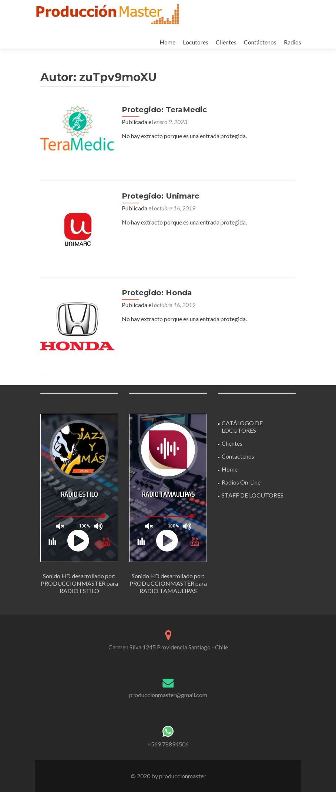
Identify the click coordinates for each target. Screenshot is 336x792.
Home (167, 42)
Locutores (195, 42)
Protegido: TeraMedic (164, 109)
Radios (292, 42)
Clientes (226, 42)
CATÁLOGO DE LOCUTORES (242, 426)
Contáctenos (260, 42)
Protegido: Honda (157, 292)
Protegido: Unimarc (160, 196)
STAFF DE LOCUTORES (252, 495)
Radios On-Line (241, 482)
